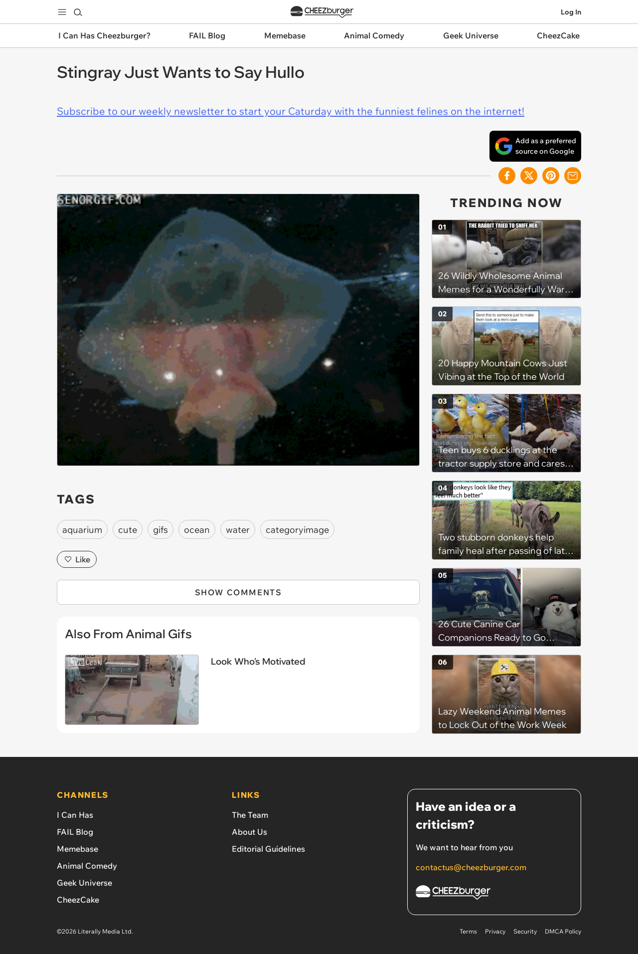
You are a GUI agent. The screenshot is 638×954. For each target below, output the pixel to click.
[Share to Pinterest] (550, 175)
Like (76, 559)
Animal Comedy (87, 866)
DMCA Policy (563, 931)
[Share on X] (528, 175)
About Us (249, 832)
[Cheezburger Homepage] (494, 894)
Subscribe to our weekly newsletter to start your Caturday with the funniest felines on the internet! (290, 111)
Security (525, 931)
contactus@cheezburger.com (471, 867)
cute (127, 529)
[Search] (78, 12)
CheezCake (78, 900)
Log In (571, 11)
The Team (250, 815)
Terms (468, 931)
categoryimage (297, 529)
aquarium (82, 529)
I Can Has (75, 815)
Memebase (77, 849)
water (238, 529)
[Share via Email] (572, 175)
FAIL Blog (75, 832)
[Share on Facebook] (506, 175)
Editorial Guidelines (268, 849)
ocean (197, 529)
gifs (160, 529)
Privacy (495, 931)
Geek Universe (84, 883)
